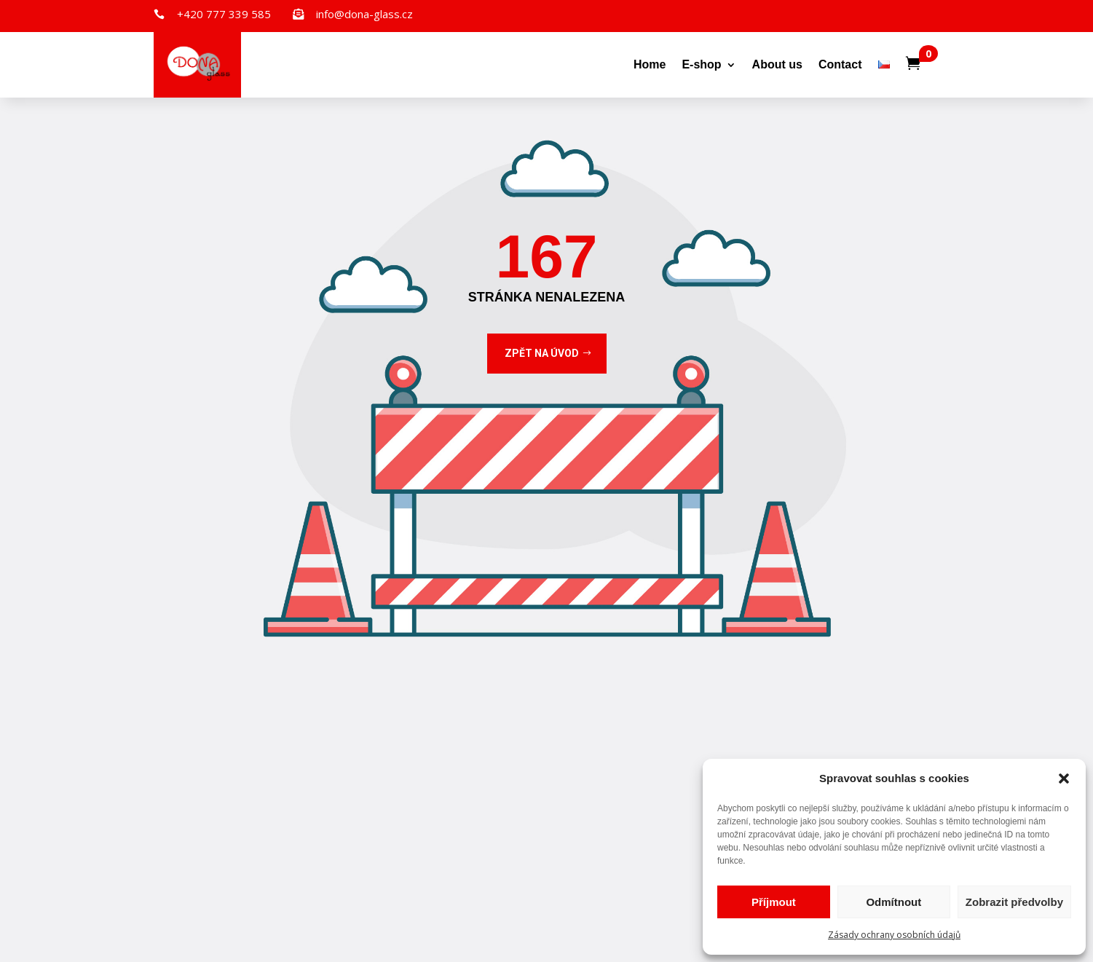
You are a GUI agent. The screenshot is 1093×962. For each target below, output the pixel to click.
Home (650, 64)
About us (777, 64)
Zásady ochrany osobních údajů (894, 935)
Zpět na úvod (542, 353)
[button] (1064, 778)
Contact (840, 64)
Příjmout (773, 902)
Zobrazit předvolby (1014, 902)
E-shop (701, 64)
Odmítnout (893, 902)
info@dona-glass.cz (364, 14)
